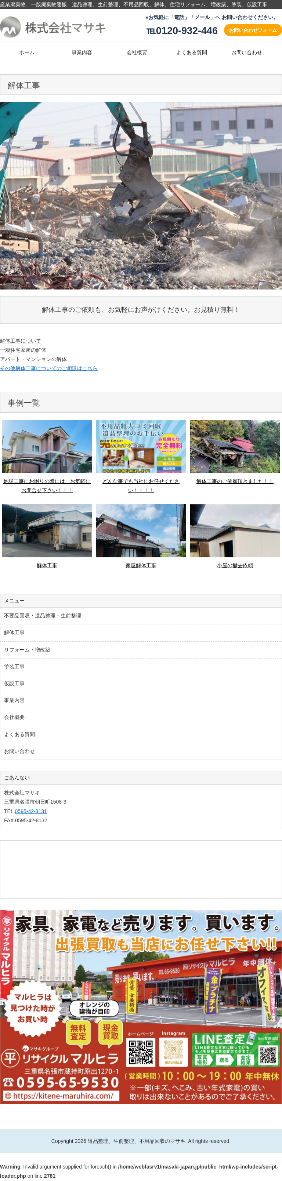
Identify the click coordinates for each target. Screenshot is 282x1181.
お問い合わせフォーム (253, 30)
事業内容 (82, 52)
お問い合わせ (246, 52)
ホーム (27, 52)
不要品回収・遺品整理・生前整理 (42, 616)
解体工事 (14, 632)
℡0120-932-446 (182, 30)
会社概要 (137, 52)
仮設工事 (14, 683)
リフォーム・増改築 (27, 650)
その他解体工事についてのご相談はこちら (49, 368)
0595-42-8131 (31, 811)
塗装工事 (14, 666)
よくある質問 (191, 52)
